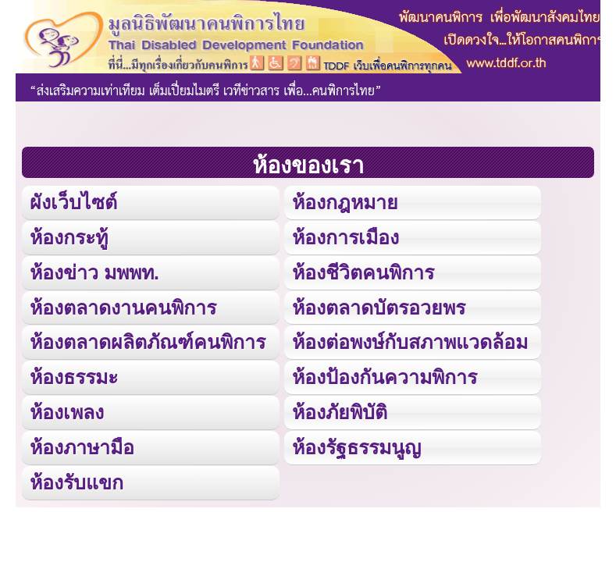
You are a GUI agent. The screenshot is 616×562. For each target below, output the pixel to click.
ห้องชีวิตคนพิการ (363, 272)
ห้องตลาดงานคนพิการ (123, 307)
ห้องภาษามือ (82, 447)
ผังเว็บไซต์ (73, 202)
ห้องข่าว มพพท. (94, 272)
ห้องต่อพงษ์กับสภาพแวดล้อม (410, 342)
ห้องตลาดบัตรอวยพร (378, 307)
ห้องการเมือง (345, 237)
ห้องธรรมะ (74, 377)
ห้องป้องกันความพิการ (384, 377)
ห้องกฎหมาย (345, 202)
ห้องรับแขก (76, 482)
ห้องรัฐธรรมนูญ (356, 447)
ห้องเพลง (67, 412)
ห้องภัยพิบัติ (339, 412)
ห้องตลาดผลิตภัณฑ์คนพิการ (147, 342)
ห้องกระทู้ (69, 237)
